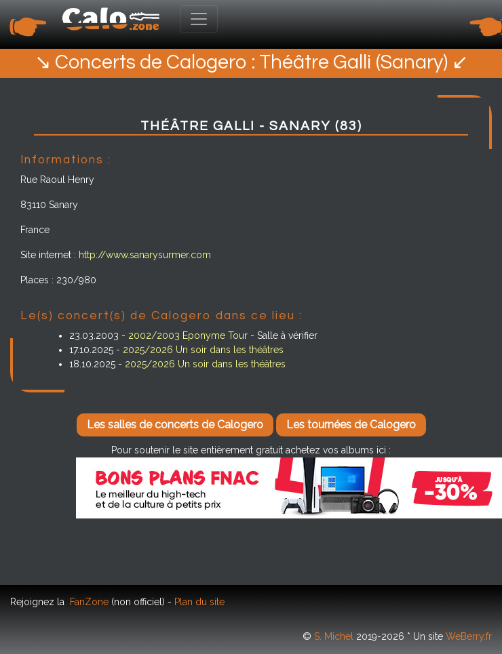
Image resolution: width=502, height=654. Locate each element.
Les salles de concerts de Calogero (175, 424)
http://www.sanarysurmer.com (145, 254)
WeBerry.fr (469, 636)
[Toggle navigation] (199, 19)
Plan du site (199, 601)
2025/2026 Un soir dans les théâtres (203, 349)
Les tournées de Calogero (351, 424)
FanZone (89, 601)
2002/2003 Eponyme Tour (188, 335)
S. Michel (333, 636)
